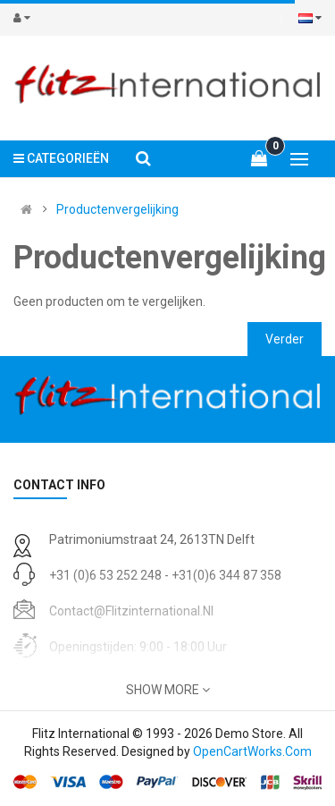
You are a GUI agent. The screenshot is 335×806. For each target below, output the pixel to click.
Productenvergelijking (117, 209)
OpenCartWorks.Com (252, 751)
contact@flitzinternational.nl (131, 611)
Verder (284, 339)
